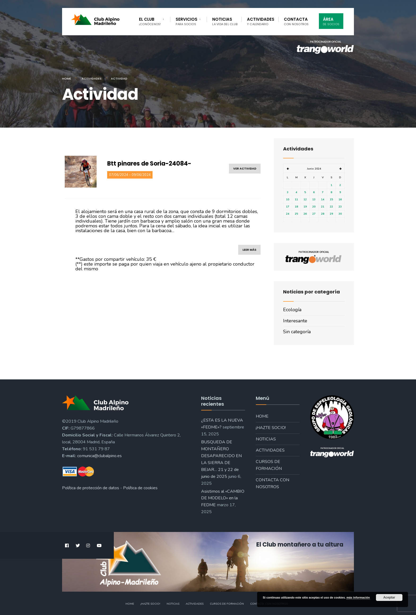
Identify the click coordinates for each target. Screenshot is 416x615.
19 (305, 207)
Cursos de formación (269, 465)
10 (287, 199)
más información (358, 597)
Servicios (186, 21)
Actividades (260, 21)
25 (296, 214)
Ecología (292, 309)
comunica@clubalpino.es (99, 456)
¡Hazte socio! (271, 428)
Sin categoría (297, 331)
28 (322, 214)
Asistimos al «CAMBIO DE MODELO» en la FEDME (222, 498)
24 (287, 214)
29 (331, 214)
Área (331, 21)
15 (331, 199)
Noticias (224, 21)
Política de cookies (140, 488)
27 (313, 214)
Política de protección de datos (90, 488)
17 (287, 207)
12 (305, 199)
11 (296, 199)
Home (66, 78)
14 (322, 199)
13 (313, 199)
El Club (150, 21)
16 (340, 199)
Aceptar (389, 597)
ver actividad (244, 168)
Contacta (296, 21)
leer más (249, 250)
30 (340, 214)
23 (340, 207)
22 (331, 207)
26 (305, 214)
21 (322, 207)
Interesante (295, 321)
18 (296, 207)
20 (313, 207)
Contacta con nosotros (272, 483)
